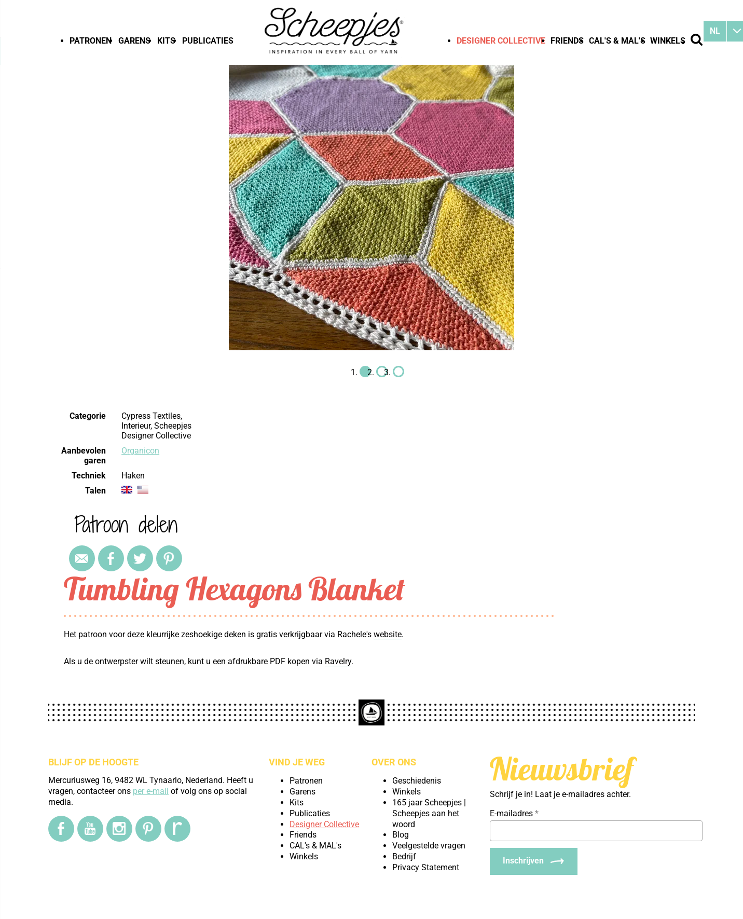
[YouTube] (90, 829)
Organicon (140, 451)
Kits (166, 41)
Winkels (667, 41)
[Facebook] (61, 829)
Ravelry (338, 661)
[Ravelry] (177, 829)
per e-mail (151, 791)
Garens (134, 41)
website (388, 634)
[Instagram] (119, 829)
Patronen (91, 41)
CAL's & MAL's (617, 41)
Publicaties (207, 41)
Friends (567, 41)
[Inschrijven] (533, 861)
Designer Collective (501, 41)
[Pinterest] (148, 829)
